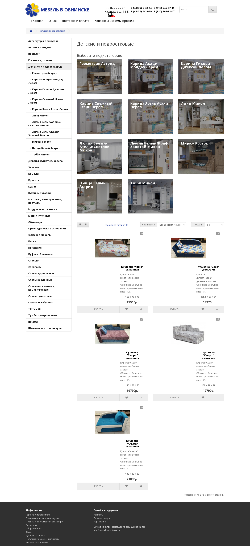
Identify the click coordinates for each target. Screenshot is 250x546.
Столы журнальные (41, 273)
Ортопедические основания (47, 228)
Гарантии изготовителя (38, 514)
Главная (37, 21)
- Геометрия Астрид (42, 73)
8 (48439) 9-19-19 (141, 11)
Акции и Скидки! (39, 47)
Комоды (33, 173)
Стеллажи (34, 267)
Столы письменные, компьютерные (41, 288)
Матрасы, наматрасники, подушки (45, 201)
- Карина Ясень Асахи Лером (48, 109)
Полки (32, 241)
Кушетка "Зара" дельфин (208, 268)
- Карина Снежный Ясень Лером (45, 101)
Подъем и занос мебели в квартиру (44, 521)
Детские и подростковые (52, 30)
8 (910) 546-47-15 (164, 8)
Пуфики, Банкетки (40, 254)
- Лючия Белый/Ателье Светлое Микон (44, 123)
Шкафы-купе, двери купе (45, 328)
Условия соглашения (37, 542)
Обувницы (35, 222)
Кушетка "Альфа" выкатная (132, 443)
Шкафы (33, 321)
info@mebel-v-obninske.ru (107, 530)
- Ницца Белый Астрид (44, 148)
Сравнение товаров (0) (116, 225)
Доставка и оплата (75, 21)
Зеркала (33, 167)
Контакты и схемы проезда (114, 21)
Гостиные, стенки (40, 60)
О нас (53, 21)
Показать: (198, 224)
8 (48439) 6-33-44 (141, 8)
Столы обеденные (40, 279)
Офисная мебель (39, 235)
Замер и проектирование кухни (42, 518)
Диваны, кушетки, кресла (45, 161)
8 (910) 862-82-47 (164, 11)
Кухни (32, 186)
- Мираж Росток (39, 141)
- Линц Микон (38, 115)
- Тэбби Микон (38, 154)
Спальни (33, 260)
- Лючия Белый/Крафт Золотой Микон (44, 133)
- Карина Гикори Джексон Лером (46, 91)
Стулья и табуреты (40, 302)
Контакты (98, 514)
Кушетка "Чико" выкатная (132, 268)
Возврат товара (102, 518)
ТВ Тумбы (34, 309)
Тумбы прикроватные (42, 315)
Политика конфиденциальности (42, 539)
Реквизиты (31, 525)
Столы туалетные (40, 296)
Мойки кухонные (39, 215)
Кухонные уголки (39, 193)
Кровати (33, 180)
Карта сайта (100, 521)
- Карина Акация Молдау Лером (45, 81)
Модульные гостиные (42, 209)
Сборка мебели (34, 528)
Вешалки (34, 53)
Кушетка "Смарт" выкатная (132, 355)
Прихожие (35, 247)
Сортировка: (148, 224)
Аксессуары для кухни (43, 41)
